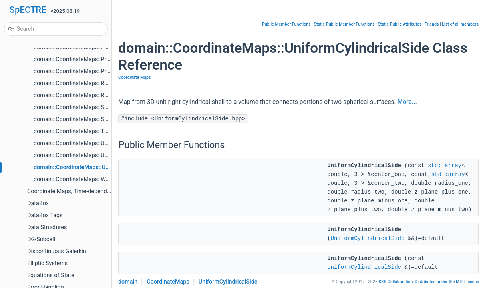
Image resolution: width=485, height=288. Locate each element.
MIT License (447, 281)
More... (407, 102)
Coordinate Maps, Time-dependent (71, 191)
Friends (432, 24)
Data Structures (47, 227)
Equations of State (50, 275)
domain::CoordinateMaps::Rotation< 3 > (84, 95)
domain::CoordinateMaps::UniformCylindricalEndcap (100, 143)
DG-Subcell (41, 239)
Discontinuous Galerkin (56, 251)
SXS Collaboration (395, 281)
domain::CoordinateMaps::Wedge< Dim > (85, 179)
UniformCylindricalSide (368, 238)
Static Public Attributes (399, 24)
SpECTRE (28, 10)
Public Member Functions (286, 24)
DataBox (38, 203)
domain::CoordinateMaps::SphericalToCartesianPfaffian (104, 119)
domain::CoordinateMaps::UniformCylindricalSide (97, 167)
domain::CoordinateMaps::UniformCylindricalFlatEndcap (105, 155)
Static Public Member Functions (344, 24)
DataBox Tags (44, 215)
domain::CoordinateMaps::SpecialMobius (86, 107)
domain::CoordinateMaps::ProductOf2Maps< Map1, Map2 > (109, 59)
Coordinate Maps (134, 77)
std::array (444, 165)
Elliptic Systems (47, 263)
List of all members (460, 24)
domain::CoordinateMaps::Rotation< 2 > (84, 83)
